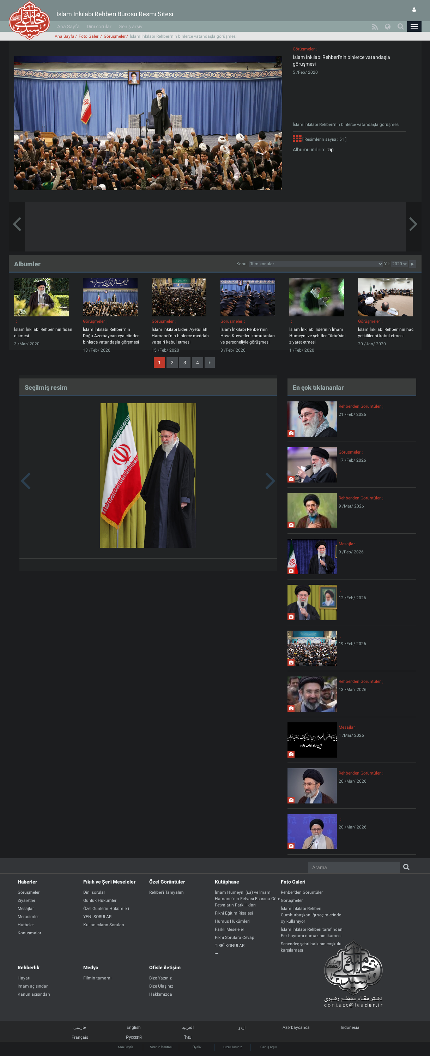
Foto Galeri (89, 36)
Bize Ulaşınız (232, 1047)
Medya (90, 967)
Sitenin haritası (161, 1047)
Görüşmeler (115, 36)
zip (329, 149)
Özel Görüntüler (167, 882)
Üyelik (197, 1047)
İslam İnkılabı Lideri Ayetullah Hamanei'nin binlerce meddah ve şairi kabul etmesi (180, 336)
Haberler (27, 882)
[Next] (210, 362)
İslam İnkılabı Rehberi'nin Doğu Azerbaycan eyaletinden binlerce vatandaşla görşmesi (111, 336)
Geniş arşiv (131, 26)
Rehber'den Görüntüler (360, 406)
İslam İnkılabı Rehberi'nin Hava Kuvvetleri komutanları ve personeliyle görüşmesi (247, 336)
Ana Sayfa (68, 26)
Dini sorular (99, 26)
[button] (414, 26)
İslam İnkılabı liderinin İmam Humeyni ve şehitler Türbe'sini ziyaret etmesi (317, 336)
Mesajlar (347, 543)
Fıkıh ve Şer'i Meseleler (109, 882)
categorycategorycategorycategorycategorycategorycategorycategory (316, 264)
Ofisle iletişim (165, 967)
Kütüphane (227, 882)
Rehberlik (29, 967)
